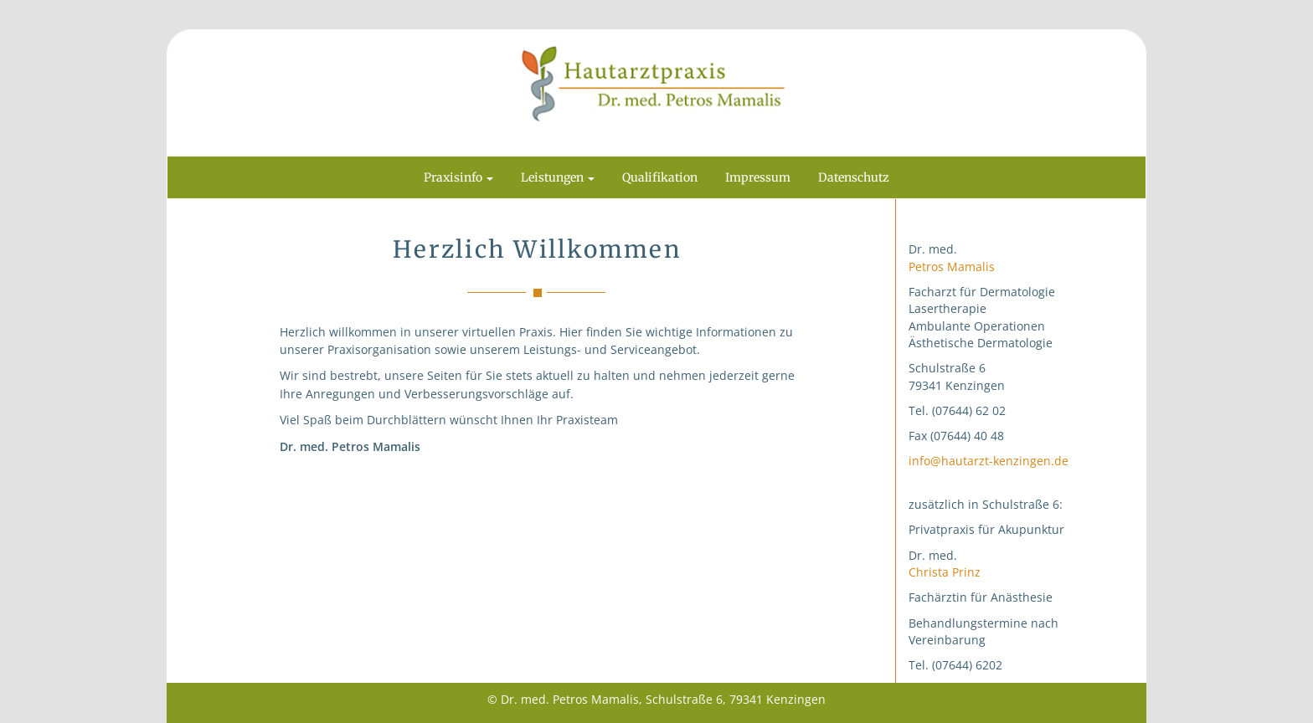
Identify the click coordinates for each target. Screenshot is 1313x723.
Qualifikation (660, 177)
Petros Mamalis (952, 266)
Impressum (757, 177)
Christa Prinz (945, 572)
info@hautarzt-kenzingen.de (988, 461)
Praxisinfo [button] (458, 177)
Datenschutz (853, 177)
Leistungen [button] (558, 177)
